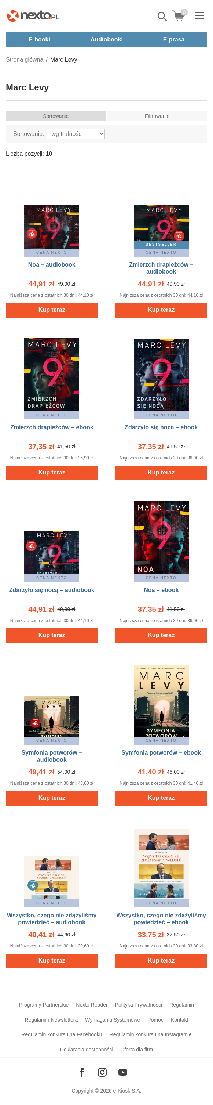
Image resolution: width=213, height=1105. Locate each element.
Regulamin (181, 1005)
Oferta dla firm (137, 1049)
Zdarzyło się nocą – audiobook (52, 590)
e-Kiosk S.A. (127, 1091)
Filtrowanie (157, 116)
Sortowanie (56, 116)
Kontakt (179, 1020)
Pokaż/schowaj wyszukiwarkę (163, 16)
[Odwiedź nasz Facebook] (82, 1072)
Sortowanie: (28, 134)
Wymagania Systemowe (112, 1020)
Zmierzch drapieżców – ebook (51, 427)
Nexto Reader (91, 1005)
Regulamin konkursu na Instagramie (151, 1034)
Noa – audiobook (52, 264)
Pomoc (155, 1020)
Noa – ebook (161, 590)
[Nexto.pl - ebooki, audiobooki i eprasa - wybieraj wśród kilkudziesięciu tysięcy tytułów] (33, 16)
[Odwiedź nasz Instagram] (102, 1072)
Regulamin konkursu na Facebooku (61, 1034)
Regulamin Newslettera (51, 1020)
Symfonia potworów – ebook (161, 753)
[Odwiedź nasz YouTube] (123, 1072)
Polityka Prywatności (138, 1005)
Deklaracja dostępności (86, 1049)
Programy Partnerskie (44, 1005)
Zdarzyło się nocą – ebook (161, 427)
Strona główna (24, 60)
